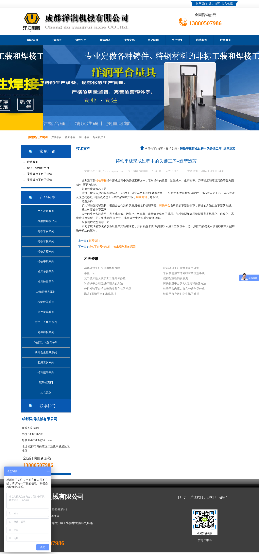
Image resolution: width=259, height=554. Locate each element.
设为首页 (214, 3)
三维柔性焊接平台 (46, 221)
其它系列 (45, 392)
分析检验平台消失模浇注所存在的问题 (107, 288)
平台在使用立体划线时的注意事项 (184, 273)
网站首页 (32, 40)
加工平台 (84, 137)
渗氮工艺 (89, 273)
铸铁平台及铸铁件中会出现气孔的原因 (112, 246)
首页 (160, 148)
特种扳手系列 (46, 372)
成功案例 (201, 40)
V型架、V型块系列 (46, 342)
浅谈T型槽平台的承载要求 (100, 293)
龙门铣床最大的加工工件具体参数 (105, 278)
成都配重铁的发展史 (175, 278)
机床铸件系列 (46, 281)
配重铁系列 (46, 382)
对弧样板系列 (46, 332)
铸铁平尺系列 (46, 261)
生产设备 (177, 40)
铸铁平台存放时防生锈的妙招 (181, 293)
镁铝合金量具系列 (46, 352)
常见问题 (153, 40)
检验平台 (70, 137)
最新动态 (105, 40)
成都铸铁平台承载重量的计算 (181, 268)
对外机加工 (99, 137)
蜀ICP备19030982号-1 (53, 509)
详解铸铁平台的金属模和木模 (102, 268)
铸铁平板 (101, 180)
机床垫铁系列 (46, 271)
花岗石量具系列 (46, 291)
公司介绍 (56, 40)
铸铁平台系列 (46, 231)
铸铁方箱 (141, 197)
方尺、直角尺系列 (46, 322)
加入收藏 (227, 3)
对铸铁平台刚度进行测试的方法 (103, 283)
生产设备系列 (46, 211)
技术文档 (129, 40)
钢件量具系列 (46, 312)
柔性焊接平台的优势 (39, 173)
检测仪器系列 (46, 301)
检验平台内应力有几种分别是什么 (184, 288)
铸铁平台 (80, 40)
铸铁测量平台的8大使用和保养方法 (184, 283)
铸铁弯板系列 (46, 241)
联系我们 (201, 3)
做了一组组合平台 (38, 167)
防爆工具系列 (46, 362)
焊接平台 (56, 137)
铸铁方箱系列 (46, 251)
